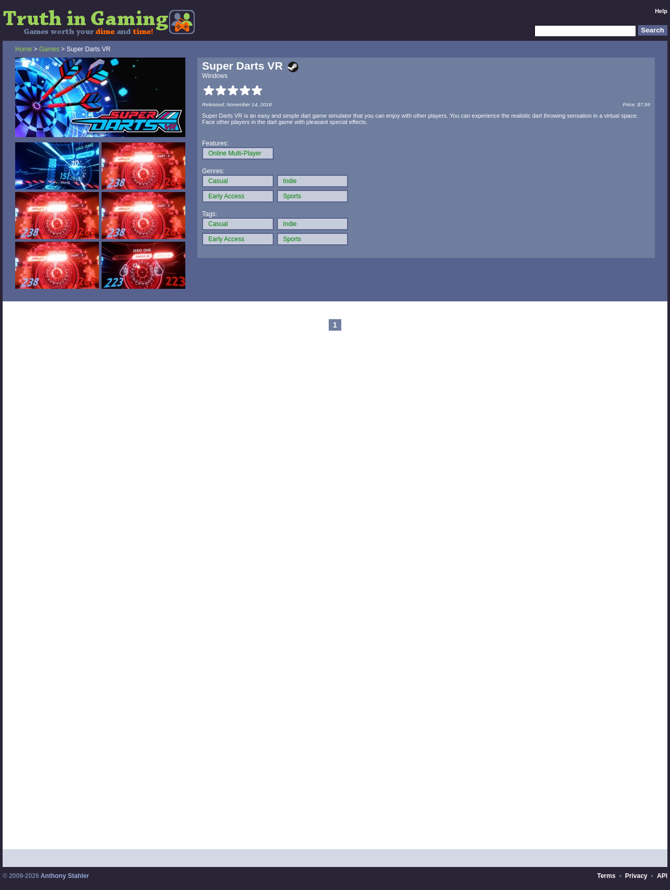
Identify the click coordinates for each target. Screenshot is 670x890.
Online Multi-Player (234, 153)
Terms (606, 876)
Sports (292, 196)
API (662, 876)
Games (49, 49)
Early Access (226, 196)
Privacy (636, 876)
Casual (218, 181)
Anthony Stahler (64, 876)
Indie (290, 181)
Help (661, 11)
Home (23, 49)
